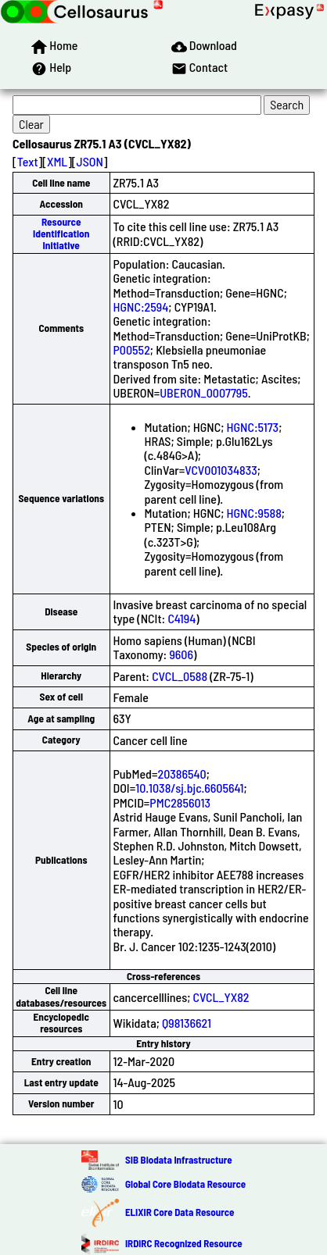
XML (57, 161)
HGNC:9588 (254, 512)
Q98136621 (186, 1022)
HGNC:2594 (141, 306)
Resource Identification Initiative (61, 234)
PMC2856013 (179, 802)
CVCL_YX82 (221, 996)
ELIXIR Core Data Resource (179, 1212)
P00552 (131, 349)
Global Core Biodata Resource (185, 1184)
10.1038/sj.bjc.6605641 (189, 787)
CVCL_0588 (179, 676)
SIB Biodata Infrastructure (178, 1159)
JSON (90, 161)
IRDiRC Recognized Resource (184, 1243)
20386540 (181, 773)
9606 (181, 654)
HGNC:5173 (253, 426)
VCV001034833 (221, 469)
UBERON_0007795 (203, 392)
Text (27, 161)
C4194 (181, 618)
